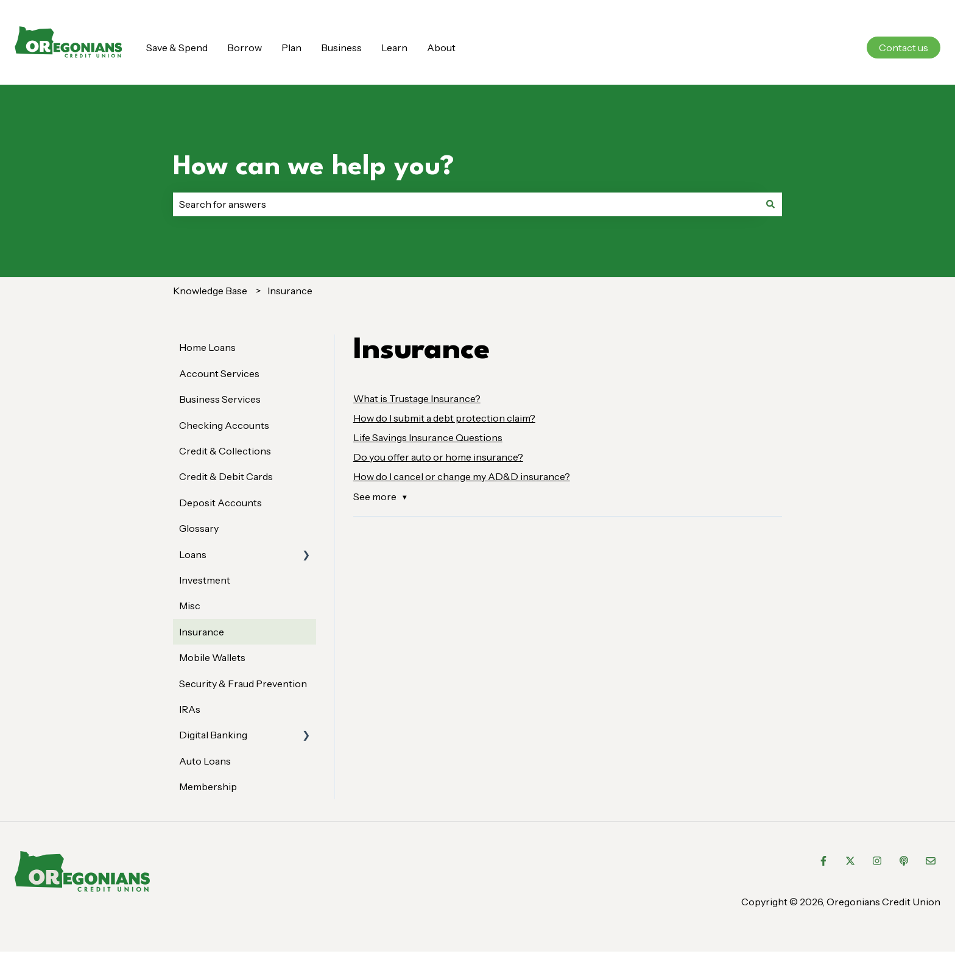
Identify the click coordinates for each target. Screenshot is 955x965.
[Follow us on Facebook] (823, 861)
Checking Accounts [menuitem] (224, 425)
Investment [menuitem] (204, 580)
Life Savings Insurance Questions (427, 437)
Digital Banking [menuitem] (213, 735)
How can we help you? (313, 167)
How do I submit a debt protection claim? (444, 418)
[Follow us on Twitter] (850, 861)
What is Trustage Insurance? (417, 398)
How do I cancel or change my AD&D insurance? (461, 476)
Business (341, 47)
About (441, 47)
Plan (291, 47)
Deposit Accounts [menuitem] (220, 503)
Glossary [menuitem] (199, 528)
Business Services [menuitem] (220, 399)
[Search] (770, 204)
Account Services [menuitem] (219, 373)
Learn (394, 47)
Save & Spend (177, 47)
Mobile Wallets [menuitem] (212, 657)
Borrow (244, 47)
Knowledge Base (210, 291)
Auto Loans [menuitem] (205, 761)
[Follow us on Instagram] (877, 861)
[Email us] (930, 861)
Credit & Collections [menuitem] (225, 451)
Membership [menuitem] (208, 786)
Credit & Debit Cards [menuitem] (226, 476)
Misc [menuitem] (189, 605)
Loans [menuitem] (192, 554)
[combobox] (466, 204)
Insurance (289, 291)
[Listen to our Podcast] (904, 861)
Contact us (903, 47)
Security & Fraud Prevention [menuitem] (243, 683)
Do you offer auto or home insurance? (438, 457)
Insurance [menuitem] (201, 632)
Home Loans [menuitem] (207, 347)
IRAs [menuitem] (189, 709)
